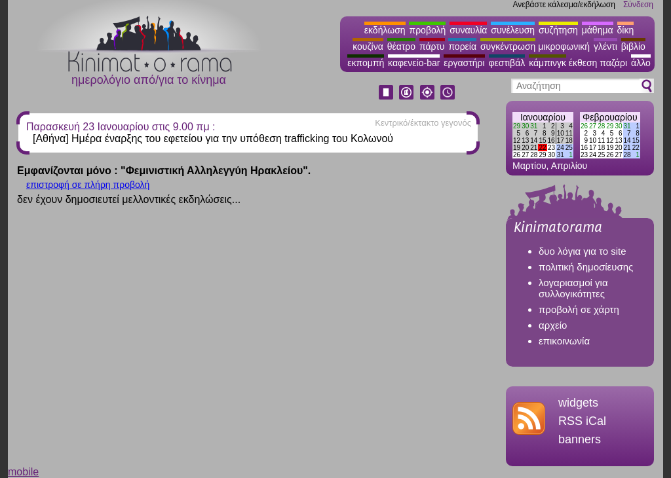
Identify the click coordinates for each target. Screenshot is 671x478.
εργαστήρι (464, 63)
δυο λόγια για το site (582, 251)
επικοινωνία (564, 340)
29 (516, 126)
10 (560, 133)
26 (516, 154)
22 (542, 147)
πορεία (462, 46)
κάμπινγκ (547, 63)
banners (579, 439)
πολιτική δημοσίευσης (586, 266)
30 (525, 126)
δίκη (625, 30)
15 (542, 140)
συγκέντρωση (507, 46)
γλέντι (605, 46)
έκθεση (583, 63)
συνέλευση (513, 30)
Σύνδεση (638, 4)
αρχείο (553, 325)
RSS (570, 421)
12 (516, 140)
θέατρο (401, 46)
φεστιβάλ (507, 63)
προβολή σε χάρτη (579, 309)
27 (525, 154)
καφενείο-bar (414, 63)
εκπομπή (365, 63)
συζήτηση (558, 30)
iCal (596, 421)
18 (569, 140)
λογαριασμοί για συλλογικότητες (573, 288)
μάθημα (597, 30)
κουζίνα (368, 46)
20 (525, 147)
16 (551, 140)
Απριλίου (569, 165)
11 (569, 133)
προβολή (427, 30)
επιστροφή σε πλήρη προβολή (87, 184)
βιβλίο (633, 46)
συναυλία (468, 30)
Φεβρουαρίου (610, 117)
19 (516, 147)
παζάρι (613, 63)
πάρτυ (432, 46)
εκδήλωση (385, 30)
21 (533, 147)
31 (533, 126)
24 (560, 147)
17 (560, 140)
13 (525, 140)
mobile (23, 471)
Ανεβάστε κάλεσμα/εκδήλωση (564, 4)
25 (569, 147)
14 (533, 140)
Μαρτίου (529, 165)
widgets (578, 402)
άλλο (641, 63)
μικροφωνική (564, 46)
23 (551, 147)
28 (533, 154)
